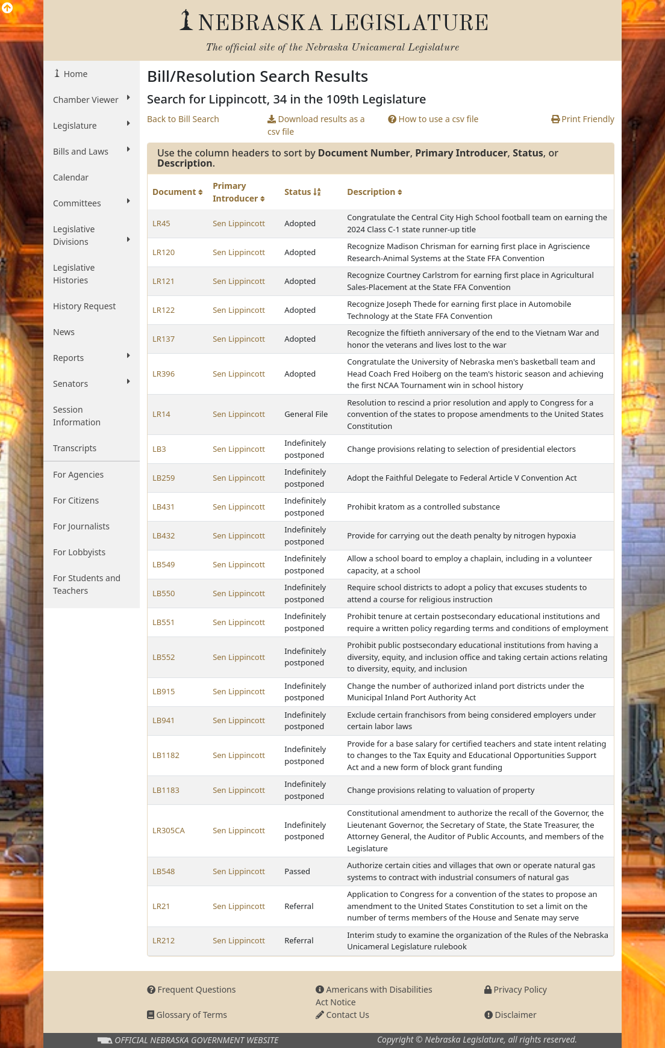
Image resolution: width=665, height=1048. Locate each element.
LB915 (163, 691)
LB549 (163, 564)
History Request (84, 306)
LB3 (159, 448)
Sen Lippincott (239, 223)
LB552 (163, 657)
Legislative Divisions (91, 235)
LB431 (163, 506)
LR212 (163, 940)
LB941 (163, 720)
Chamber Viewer (91, 99)
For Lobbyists (79, 552)
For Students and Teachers (86, 584)
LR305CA (168, 830)
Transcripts (74, 448)
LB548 (163, 871)
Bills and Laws (91, 151)
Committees (91, 203)
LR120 (163, 252)
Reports (91, 357)
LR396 (163, 373)
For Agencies (78, 474)
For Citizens (76, 500)
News (64, 332)
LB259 (163, 477)
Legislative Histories (74, 274)
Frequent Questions (191, 989)
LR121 (163, 281)
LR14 (161, 413)
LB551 (163, 622)
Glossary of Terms (187, 1014)
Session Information (77, 416)
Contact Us (342, 1014)
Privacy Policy (515, 989)
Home (74, 73)
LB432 (163, 535)
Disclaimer (510, 1014)
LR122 (163, 309)
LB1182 (166, 755)
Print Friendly (582, 119)
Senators (91, 383)
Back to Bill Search (183, 119)
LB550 (163, 593)
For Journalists (81, 526)
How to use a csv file (433, 119)
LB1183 (166, 789)
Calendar (71, 177)
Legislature (91, 125)
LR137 (163, 338)
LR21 (161, 906)
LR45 (161, 223)
